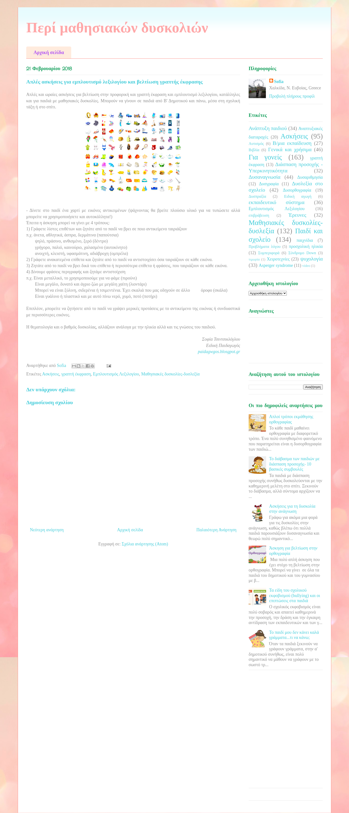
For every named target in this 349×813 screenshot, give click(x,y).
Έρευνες (297, 215)
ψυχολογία (311, 259)
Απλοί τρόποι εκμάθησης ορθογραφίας (291, 419)
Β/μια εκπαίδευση (292, 143)
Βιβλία (254, 150)
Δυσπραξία (257, 196)
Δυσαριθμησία (310, 177)
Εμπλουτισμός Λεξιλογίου (116, 374)
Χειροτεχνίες (278, 259)
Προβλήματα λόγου (264, 246)
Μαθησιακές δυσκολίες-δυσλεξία (170, 374)
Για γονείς (265, 157)
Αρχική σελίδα (49, 52)
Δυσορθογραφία (297, 190)
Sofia (279, 81)
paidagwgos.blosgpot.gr (219, 351)
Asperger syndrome (276, 265)
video (306, 266)
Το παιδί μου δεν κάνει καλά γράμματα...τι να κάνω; (294, 635)
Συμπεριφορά (268, 253)
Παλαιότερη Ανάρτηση (216, 529)
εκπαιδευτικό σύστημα (277, 202)
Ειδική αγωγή (297, 196)
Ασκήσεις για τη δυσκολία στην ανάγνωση (292, 509)
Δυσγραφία (269, 183)
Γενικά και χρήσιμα (290, 149)
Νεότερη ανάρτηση (47, 529)
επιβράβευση (259, 215)
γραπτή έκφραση (76, 374)
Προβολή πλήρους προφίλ (292, 96)
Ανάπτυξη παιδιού (268, 128)
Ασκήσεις (50, 374)
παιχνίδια (305, 240)
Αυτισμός (256, 143)
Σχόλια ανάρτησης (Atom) (145, 544)
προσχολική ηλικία (306, 246)
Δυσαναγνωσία (264, 177)
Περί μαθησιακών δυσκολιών (117, 27)
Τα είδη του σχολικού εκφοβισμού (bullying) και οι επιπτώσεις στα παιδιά (294, 595)
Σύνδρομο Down (302, 253)
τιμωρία (254, 259)
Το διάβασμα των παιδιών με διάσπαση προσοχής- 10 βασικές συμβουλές (294, 464)
